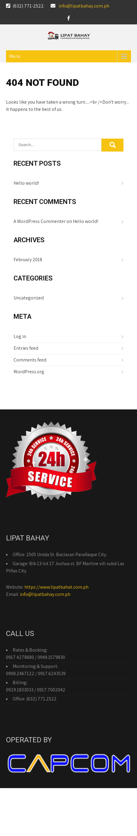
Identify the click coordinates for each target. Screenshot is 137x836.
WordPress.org (29, 371)
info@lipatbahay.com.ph (84, 6)
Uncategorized (29, 298)
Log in (20, 336)
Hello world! (26, 183)
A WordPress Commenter (40, 221)
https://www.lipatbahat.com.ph (56, 587)
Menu (14, 56)
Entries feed (26, 348)
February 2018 (28, 259)
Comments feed (30, 360)
